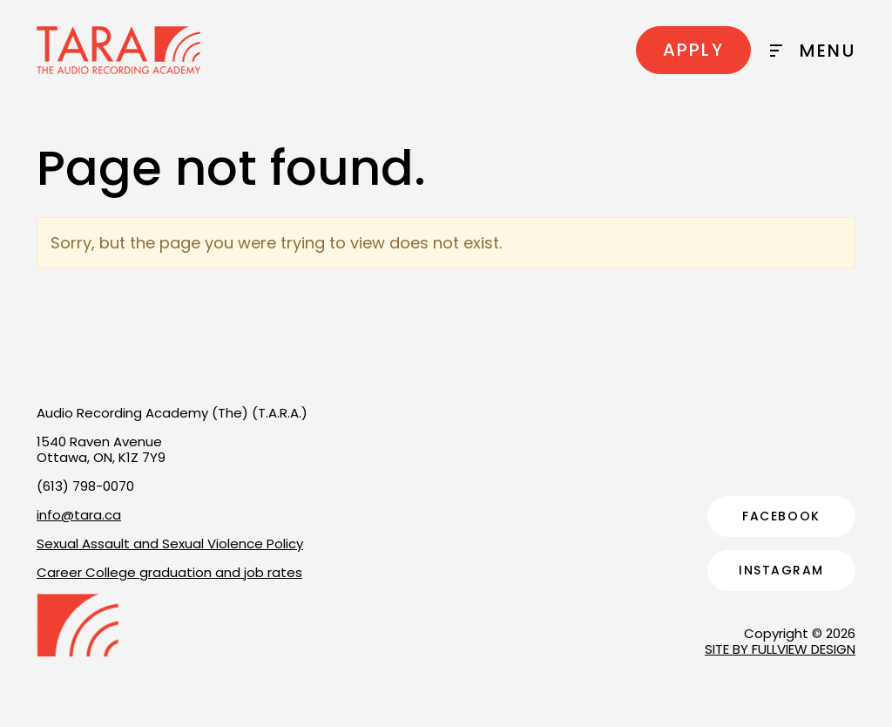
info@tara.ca (79, 515)
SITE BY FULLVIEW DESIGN (780, 649)
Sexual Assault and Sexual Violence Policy (170, 543)
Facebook (781, 516)
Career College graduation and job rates (169, 572)
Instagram (781, 570)
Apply (693, 49)
